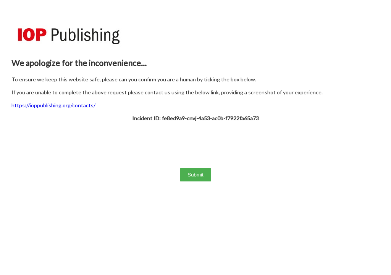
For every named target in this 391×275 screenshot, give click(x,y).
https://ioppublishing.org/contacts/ (53, 105)
